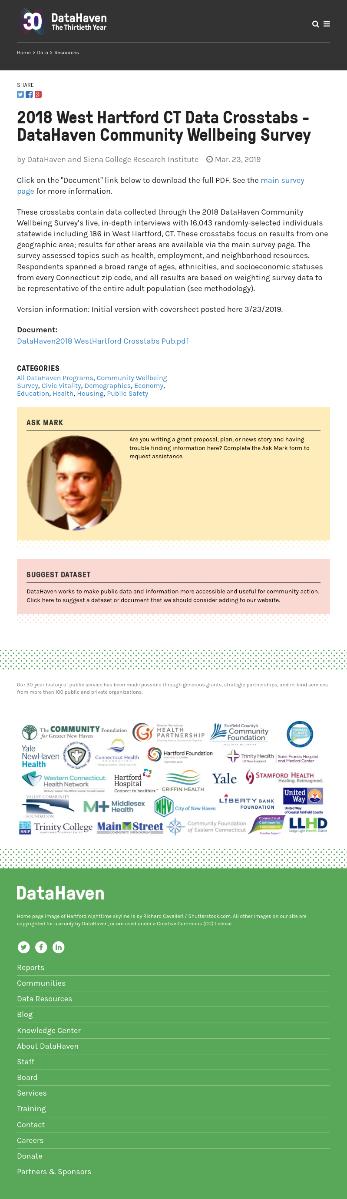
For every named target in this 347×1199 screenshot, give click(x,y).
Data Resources (45, 999)
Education (33, 393)
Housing (90, 393)
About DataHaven (48, 1046)
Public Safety (127, 393)
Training (31, 1108)
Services (32, 1093)
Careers (30, 1140)
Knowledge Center (49, 1030)
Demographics (108, 385)
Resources (66, 53)
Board (27, 1077)
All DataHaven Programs (55, 378)
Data (42, 53)
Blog (25, 1014)
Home (24, 53)
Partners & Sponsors (54, 1171)
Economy (148, 385)
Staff (25, 1062)
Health (63, 393)
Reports (30, 967)
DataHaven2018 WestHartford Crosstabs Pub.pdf (102, 341)
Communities (41, 983)
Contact (31, 1124)
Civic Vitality (61, 385)
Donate (30, 1156)
